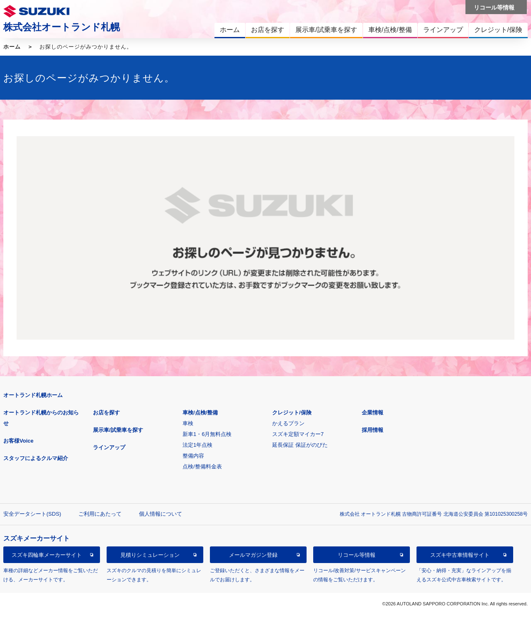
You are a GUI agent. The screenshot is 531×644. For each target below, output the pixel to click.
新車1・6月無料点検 (207, 434)
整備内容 (193, 456)
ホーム (12, 47)
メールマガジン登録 (253, 555)
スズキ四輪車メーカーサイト (47, 555)
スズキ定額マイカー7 (298, 434)
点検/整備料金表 (202, 466)
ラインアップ (109, 447)
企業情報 (372, 412)
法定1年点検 (197, 445)
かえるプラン (288, 423)
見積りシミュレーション (150, 555)
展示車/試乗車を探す (118, 430)
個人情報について (160, 514)
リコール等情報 (356, 555)
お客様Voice (18, 441)
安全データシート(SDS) (32, 514)
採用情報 (372, 430)
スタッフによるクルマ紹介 (35, 458)
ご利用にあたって (100, 514)
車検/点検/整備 (200, 412)
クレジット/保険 (292, 412)
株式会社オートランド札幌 (61, 27)
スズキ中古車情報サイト (460, 555)
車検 (188, 423)
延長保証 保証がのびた (300, 445)
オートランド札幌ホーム (33, 395)
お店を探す (106, 412)
